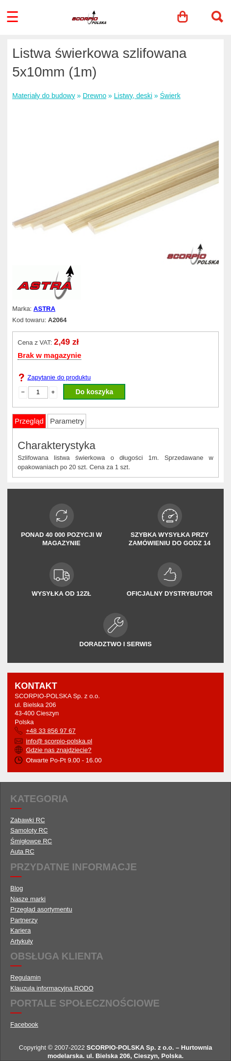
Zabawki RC (27, 820)
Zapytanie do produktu (59, 377)
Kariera (20, 930)
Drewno (94, 96)
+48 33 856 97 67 (51, 730)
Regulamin (25, 977)
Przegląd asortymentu (41, 909)
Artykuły (21, 941)
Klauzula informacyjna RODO (51, 988)
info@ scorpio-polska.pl (59, 741)
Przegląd (29, 421)
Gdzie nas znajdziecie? (59, 750)
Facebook (24, 1024)
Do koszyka (94, 392)
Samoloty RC (29, 830)
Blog (16, 888)
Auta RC (22, 851)
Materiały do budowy (43, 96)
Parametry (67, 421)
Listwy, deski (133, 96)
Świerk (170, 96)
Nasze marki (28, 899)
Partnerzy (24, 920)
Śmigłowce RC (31, 841)
